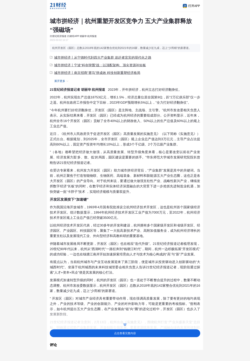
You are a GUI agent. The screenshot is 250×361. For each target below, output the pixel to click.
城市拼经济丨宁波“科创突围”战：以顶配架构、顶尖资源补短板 (98, 65)
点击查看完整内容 (125, 333)
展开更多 (62, 81)
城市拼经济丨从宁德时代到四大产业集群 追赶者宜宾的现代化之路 (100, 57)
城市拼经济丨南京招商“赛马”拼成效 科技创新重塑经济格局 (95, 73)
